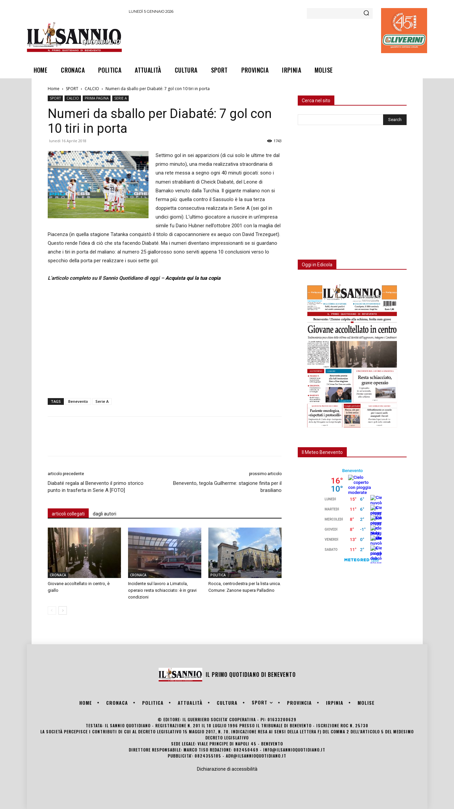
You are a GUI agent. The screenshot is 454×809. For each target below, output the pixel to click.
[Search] (366, 13)
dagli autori (104, 513)
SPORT (72, 88)
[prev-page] (52, 610)
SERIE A (120, 98)
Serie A (102, 401)
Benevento (78, 401)
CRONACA (58, 575)
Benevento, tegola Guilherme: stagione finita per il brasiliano (227, 486)
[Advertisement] (251, 37)
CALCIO (92, 88)
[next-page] (62, 610)
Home (53, 88)
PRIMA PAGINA (97, 98)
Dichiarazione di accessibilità (227, 769)
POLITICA (218, 575)
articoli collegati (68, 513)
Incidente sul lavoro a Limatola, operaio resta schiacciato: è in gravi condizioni (162, 590)
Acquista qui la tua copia (192, 278)
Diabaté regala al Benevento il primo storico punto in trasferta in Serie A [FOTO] (95, 486)
